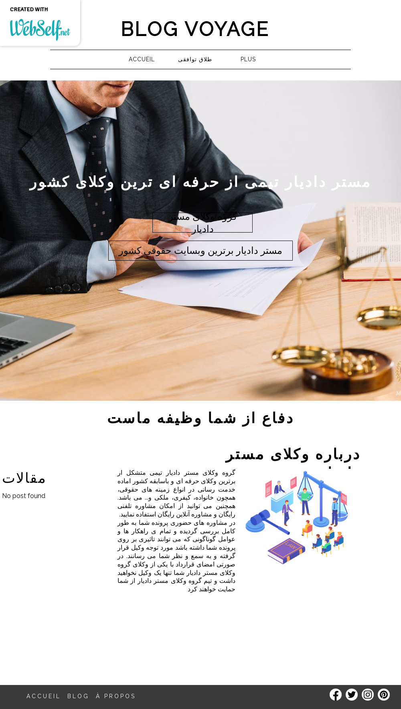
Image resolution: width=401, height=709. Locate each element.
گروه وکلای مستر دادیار (200, 472)
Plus (248, 59)
